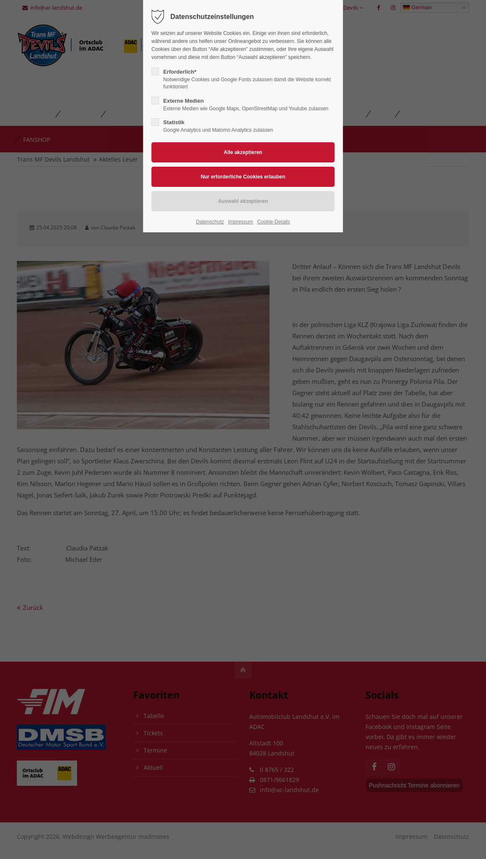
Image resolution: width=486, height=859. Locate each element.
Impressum (240, 222)
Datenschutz (210, 222)
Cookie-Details (273, 222)
